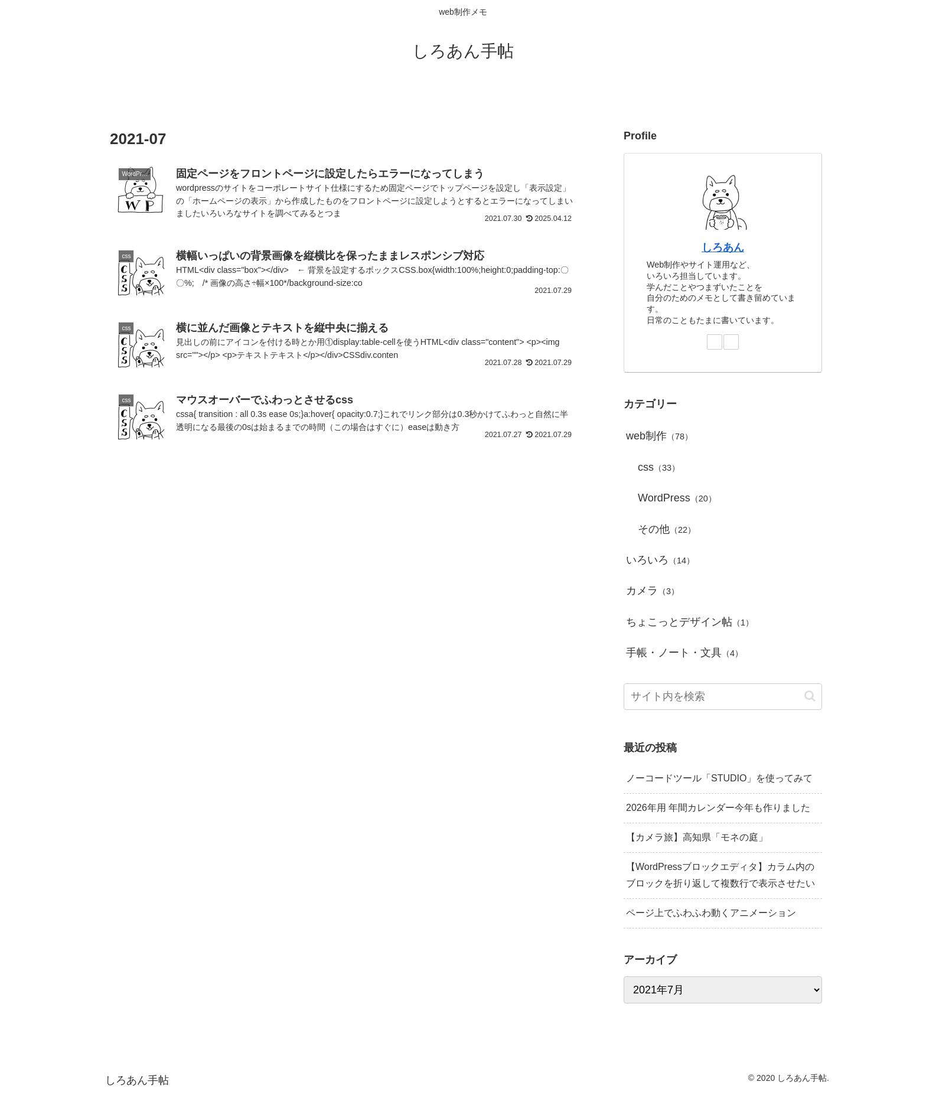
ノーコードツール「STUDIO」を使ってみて (719, 778)
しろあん (723, 247)
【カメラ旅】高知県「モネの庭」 (697, 837)
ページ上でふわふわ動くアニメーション (711, 913)
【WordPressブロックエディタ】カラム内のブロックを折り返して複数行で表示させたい (720, 875)
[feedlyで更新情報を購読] (714, 342)
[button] (810, 696)
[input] (723, 696)
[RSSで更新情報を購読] (731, 342)
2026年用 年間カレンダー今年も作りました (718, 808)
